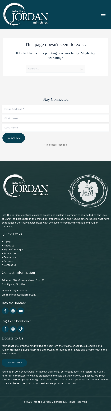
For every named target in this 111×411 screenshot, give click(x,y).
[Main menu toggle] (103, 14)
